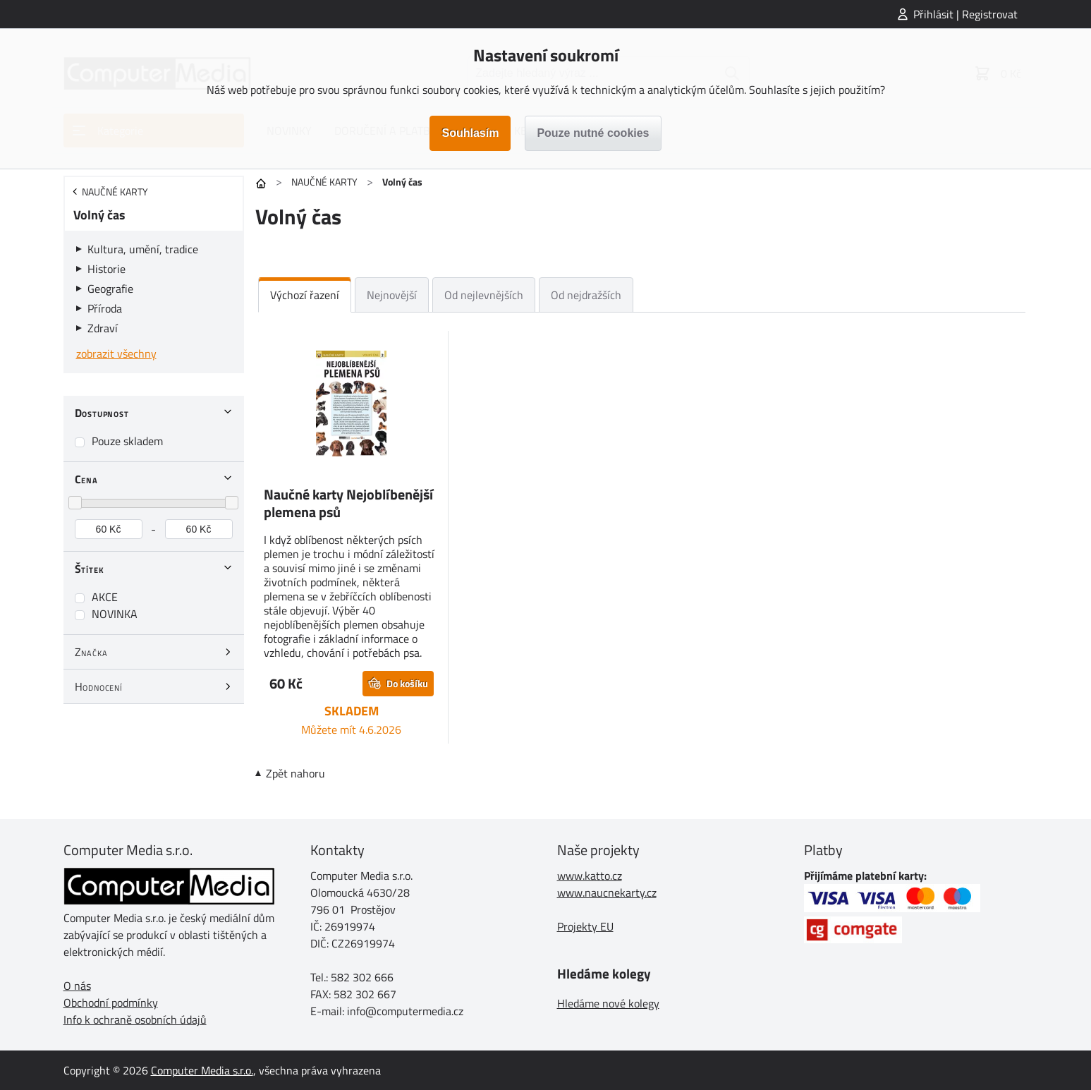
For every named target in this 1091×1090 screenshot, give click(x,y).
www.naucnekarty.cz (607, 892)
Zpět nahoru (295, 773)
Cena (86, 479)
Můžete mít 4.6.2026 (351, 729)
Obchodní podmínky (110, 1002)
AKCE (105, 596)
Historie (106, 268)
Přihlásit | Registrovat (965, 14)
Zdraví (102, 328)
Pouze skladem (127, 440)
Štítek (89, 568)
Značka (91, 651)
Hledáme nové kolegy (608, 1003)
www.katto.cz (589, 875)
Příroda (104, 308)
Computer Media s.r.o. (202, 1070)
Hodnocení (99, 686)
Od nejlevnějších (483, 294)
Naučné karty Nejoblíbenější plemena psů (348, 503)
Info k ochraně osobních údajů (135, 1019)
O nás (77, 985)
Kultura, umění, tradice (142, 249)
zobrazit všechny (116, 353)
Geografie (110, 288)
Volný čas (99, 214)
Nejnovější (392, 294)
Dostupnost (102, 412)
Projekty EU (585, 926)
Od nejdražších (586, 294)
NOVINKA (115, 613)
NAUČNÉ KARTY (324, 181)
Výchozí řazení (304, 294)
